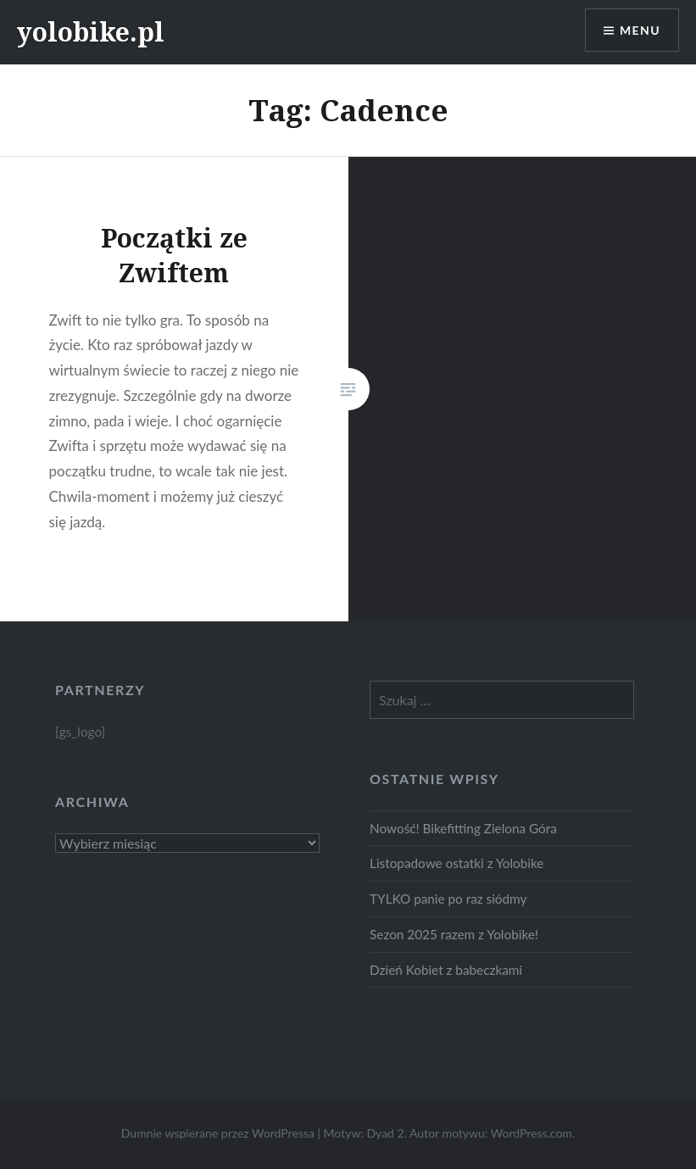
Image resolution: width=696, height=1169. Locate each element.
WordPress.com (531, 1133)
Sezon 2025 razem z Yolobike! (454, 934)
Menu (640, 30)
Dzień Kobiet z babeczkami (446, 969)
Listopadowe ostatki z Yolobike (456, 863)
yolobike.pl (90, 31)
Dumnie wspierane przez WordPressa (218, 1133)
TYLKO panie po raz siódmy (448, 898)
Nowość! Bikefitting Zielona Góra (463, 828)
